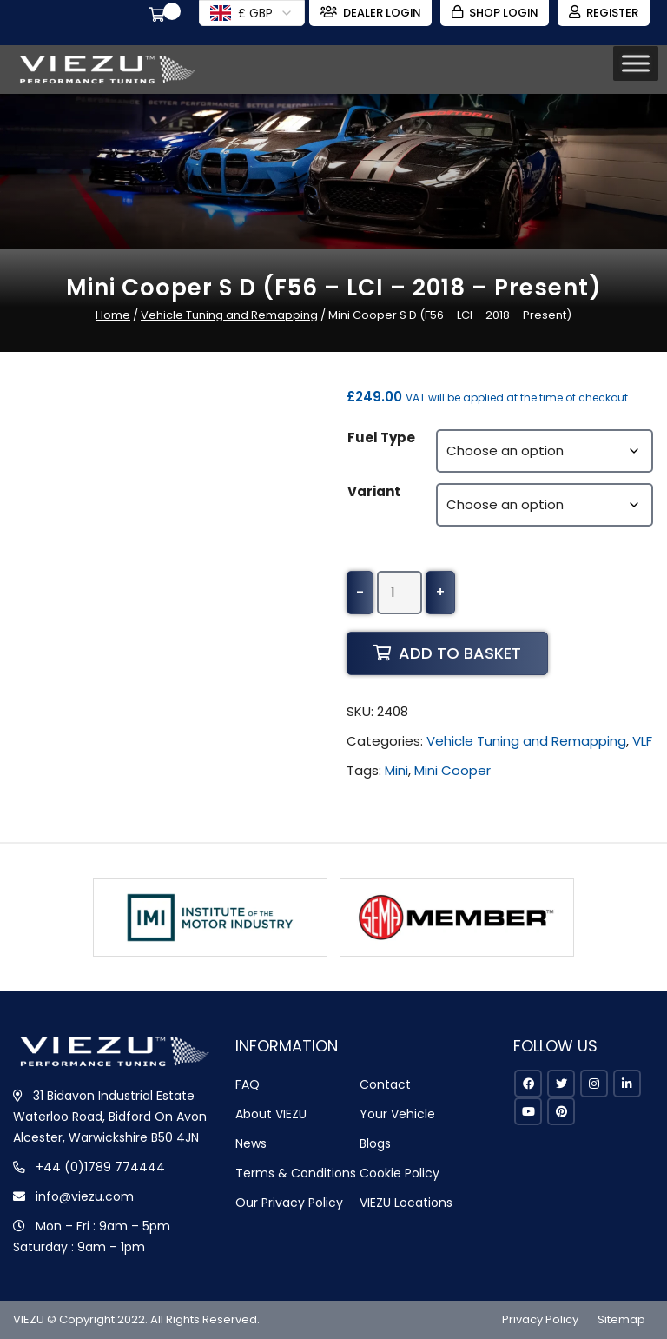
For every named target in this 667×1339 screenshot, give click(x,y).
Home (113, 315)
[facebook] (528, 1083)
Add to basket (447, 653)
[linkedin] (627, 1083)
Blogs (375, 1143)
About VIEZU (271, 1114)
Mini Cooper (452, 770)
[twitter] (561, 1083)
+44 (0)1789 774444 (100, 1167)
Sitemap (621, 1319)
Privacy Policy (540, 1319)
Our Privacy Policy (289, 1202)
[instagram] (594, 1083)
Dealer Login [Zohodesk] (367, 12)
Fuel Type (381, 437)
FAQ (247, 1084)
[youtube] (528, 1111)
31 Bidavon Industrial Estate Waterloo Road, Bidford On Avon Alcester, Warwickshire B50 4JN (110, 1116)
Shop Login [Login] (493, 12)
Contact (385, 1084)
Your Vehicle (397, 1114)
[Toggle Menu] (636, 63)
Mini (396, 770)
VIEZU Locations (406, 1202)
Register (603, 12)
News (251, 1143)
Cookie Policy (399, 1173)
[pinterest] (561, 1111)
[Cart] (155, 16)
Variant (373, 491)
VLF (642, 741)
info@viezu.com (85, 1196)
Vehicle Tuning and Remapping (229, 315)
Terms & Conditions (295, 1173)
